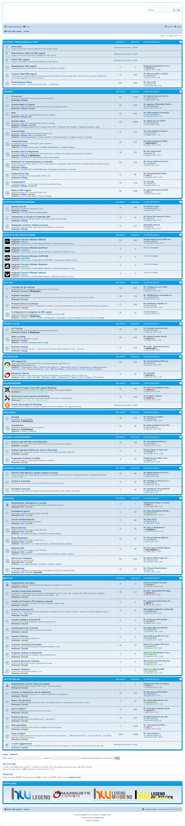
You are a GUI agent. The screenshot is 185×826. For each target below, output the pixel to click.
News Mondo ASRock (40, 243)
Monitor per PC (18, 206)
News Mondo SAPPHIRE (42, 260)
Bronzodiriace (151, 550)
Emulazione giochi (20, 511)
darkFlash (25, 250)
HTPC (32, 318)
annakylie (149, 289)
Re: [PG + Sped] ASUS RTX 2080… (158, 591)
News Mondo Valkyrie (40, 277)
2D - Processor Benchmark (32, 369)
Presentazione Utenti (21, 82)
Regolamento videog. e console (156, 503)
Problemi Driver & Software (24, 304)
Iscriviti (14, 754)
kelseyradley (150, 312)
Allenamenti (62, 377)
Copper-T (150, 460)
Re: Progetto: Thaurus (153, 396)
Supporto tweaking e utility (89, 127)
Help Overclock (71, 369)
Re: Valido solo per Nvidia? (155, 121)
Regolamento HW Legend (23, 66)
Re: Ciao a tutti (150, 82)
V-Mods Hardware (67, 147)
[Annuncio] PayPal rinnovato (155, 583)
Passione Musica (19, 717)
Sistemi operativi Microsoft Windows (29, 442)
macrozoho (150, 443)
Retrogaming (17, 568)
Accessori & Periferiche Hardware (19, 202)
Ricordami (108, 758)
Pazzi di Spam (18, 733)
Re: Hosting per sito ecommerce (157, 489)
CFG (81, 377)
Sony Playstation (19, 538)
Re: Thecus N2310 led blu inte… (157, 161)
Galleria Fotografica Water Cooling (34, 342)
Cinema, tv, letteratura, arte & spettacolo (31, 692)
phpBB (83, 815)
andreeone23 (151, 98)
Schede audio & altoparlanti (25, 151)
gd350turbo (150, 611)
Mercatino (8, 578)
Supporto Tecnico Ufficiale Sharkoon (29, 264)
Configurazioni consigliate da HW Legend (31, 312)
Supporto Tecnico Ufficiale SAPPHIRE (29, 256)
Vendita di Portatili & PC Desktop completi (32, 601)
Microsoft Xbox (18, 528)
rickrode (149, 218)
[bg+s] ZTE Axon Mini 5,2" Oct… (157, 636)
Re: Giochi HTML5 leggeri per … (157, 558)
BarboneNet (151, 143)
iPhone (23, 431)
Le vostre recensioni (28, 534)
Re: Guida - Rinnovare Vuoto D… (157, 347)
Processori (16, 96)
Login (5, 754)
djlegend (149, 68)
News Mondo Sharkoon (41, 268)
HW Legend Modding (12, 383)
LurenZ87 (32, 125)
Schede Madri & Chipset (23, 104)
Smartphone (17, 425)
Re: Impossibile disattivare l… (156, 441)
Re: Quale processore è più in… (157, 96)
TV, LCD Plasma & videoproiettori (33, 212)
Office (39, 318)
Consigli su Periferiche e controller (62, 169)
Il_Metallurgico (34, 155)
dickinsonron (151, 330)
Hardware (8, 92)
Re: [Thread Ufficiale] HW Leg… (157, 361)
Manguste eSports (20, 373)
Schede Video (18, 121)
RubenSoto (150, 521)
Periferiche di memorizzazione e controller (32, 161)
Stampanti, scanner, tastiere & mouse (29, 225)
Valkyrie (24, 275)
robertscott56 (151, 123)
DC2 (29, 117)
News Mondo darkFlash (41, 252)
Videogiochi (8, 498)
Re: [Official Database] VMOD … (157, 141)
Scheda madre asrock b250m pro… (158, 239)
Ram (13, 113)
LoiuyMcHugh (151, 297)
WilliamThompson (153, 490)
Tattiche (73, 377)
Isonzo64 (149, 363)
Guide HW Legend (20, 59)
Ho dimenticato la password (91, 758)
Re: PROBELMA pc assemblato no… (158, 295)
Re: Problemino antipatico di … (156, 303)
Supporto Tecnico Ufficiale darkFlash (29, 248)
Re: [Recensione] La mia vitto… (156, 717)
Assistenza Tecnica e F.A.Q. (62, 243)
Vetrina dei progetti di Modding (26, 404)
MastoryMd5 (150, 241)
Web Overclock (76, 137)
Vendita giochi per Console (24, 628)
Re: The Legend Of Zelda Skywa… (157, 548)
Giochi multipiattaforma (23, 519)
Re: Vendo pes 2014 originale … (157, 619)
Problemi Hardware (20, 295)
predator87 (32, 186)
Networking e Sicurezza (14, 468)
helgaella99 (150, 694)
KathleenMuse (151, 106)
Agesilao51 (150, 483)
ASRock (24, 242)
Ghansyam (150, 133)
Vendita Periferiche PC (22, 609)
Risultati (45, 377)
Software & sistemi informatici (17, 437)
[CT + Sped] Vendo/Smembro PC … (158, 601)
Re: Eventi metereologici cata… (156, 700)
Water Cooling (18, 336)
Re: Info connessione (152, 151)
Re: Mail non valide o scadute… (156, 74)
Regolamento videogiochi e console (29, 503)
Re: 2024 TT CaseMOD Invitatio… (157, 388)
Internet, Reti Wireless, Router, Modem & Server (34, 473)
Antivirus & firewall (20, 481)
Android (32, 431)
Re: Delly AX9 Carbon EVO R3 (156, 190)
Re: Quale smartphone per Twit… (157, 425)
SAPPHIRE (25, 258)
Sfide (53, 377)
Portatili (15, 417)
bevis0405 (150, 163)
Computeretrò (18, 182)
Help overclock (44, 137)
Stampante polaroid (152, 225)
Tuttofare (100, 318)
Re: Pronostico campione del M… (157, 708)
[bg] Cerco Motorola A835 (154, 669)
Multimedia (49, 318)
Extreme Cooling (19, 347)
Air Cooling (17, 328)
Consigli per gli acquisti (23, 287)
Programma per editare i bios (155, 458)
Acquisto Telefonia (20, 669)
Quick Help (8, 283)
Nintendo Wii (17, 548)
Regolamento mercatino (23, 583)
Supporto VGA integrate (66, 127)
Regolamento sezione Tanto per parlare (30, 684)
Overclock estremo (60, 137)
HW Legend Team (10, 357)
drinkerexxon (151, 560)
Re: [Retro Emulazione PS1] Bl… (157, 511)
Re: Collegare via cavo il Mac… (156, 287)
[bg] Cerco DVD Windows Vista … (157, 652)
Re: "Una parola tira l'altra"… (155, 725)
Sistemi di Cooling (11, 324)
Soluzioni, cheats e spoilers (49, 534)
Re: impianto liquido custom (155, 336)
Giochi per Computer (21, 558)
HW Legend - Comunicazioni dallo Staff (20, 42)
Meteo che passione (21, 700)
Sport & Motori (18, 709)
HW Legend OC (18, 361)
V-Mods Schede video (29, 147)
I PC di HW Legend (28, 196)
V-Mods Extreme (19, 141)
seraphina (149, 75)
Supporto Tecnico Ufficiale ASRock (28, 239)
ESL (22, 377)
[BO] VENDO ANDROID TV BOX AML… (159, 609)
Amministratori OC (40, 135)
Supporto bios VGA (47, 127)
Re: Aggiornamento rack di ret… (157, 472)
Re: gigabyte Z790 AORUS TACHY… (158, 104)
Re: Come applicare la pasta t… (156, 131)
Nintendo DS (26, 554)
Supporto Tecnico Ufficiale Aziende (19, 235)
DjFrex (148, 603)
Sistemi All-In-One (20, 174)
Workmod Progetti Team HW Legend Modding (33, 388)
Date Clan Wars (33, 377)
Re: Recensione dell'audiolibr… (156, 692)
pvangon (149, 153)
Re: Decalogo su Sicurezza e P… (157, 481)
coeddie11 (150, 419)
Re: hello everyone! (151, 733)
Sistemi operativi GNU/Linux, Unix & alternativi (34, 450)
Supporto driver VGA (29, 127)
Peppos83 (38, 572)
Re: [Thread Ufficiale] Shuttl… (156, 173)
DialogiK (31, 108)
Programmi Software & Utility (25, 458)
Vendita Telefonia (19, 636)
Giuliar (148, 227)
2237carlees (150, 719)
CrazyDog (150, 529)
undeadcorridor (74, 777)
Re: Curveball (149, 373)
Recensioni (25, 243)
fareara (148, 570)
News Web (16, 46)
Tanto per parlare (11, 679)
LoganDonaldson (152, 735)
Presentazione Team (29, 367)
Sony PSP (25, 544)
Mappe (88, 377)
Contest (88, 137)
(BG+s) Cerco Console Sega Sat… (157, 661)
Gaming (24, 318)
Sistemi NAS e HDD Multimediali (33, 169)
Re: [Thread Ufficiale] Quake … (156, 568)
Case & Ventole (44, 196)
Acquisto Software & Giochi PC (26, 653)
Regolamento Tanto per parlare (156, 684)
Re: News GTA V (150, 519)
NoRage (24, 100)
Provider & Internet (20, 489)
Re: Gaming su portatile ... (154, 417)
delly (148, 175)
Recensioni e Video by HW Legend (28, 53)
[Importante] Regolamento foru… (157, 66)
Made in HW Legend (21, 190)
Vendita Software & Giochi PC (26, 620)
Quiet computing (74, 318)
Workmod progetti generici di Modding (30, 396)
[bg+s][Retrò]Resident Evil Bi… (156, 628)
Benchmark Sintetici (28, 137)
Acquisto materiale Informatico (26, 644)
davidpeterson (151, 208)
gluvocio (149, 375)
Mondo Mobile (9, 412)
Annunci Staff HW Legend (24, 74)
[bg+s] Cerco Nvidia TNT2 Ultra (156, 644)
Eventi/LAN (98, 377)
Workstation (60, 318)
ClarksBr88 (150, 539)
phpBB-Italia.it (99, 818)
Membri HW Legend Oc (48, 367)
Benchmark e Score (67, 367)
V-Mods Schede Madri (49, 147)
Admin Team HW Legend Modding (34, 392)
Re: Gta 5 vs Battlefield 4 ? (154, 527)
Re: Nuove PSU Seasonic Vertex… (158, 216)
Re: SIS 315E (149, 182)
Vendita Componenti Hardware (26, 591)
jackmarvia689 (151, 114)
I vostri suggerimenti (21, 743)
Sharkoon (25, 266)
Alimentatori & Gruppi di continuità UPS (31, 217)
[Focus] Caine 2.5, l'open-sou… (156, 450)
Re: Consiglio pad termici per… (156, 328)
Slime (148, 504)
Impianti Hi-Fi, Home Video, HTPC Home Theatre (39, 157)
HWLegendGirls (19, 725)
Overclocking (18, 131)
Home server (89, 318)
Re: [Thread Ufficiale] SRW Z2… (157, 538)
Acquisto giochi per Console (25, 661)
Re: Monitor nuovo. (151, 206)
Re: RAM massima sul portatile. (156, 112)
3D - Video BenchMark (54, 369)
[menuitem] (26, 27)
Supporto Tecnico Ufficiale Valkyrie (28, 272)
